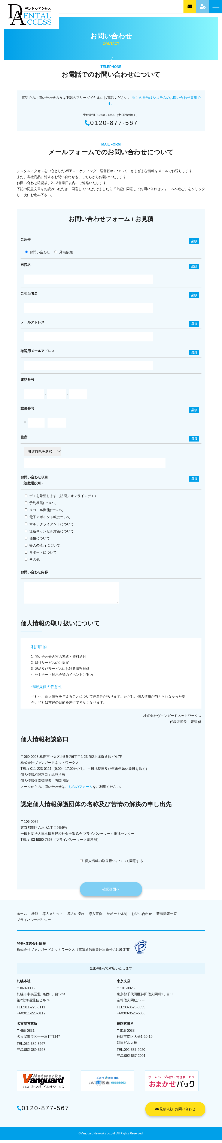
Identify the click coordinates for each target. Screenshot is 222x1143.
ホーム (22, 917)
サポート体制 (117, 917)
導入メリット (52, 917)
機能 (34, 917)
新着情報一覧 (166, 917)
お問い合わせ (141, 917)
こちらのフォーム (78, 790)
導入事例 (95, 917)
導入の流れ (75, 917)
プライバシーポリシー (34, 923)
